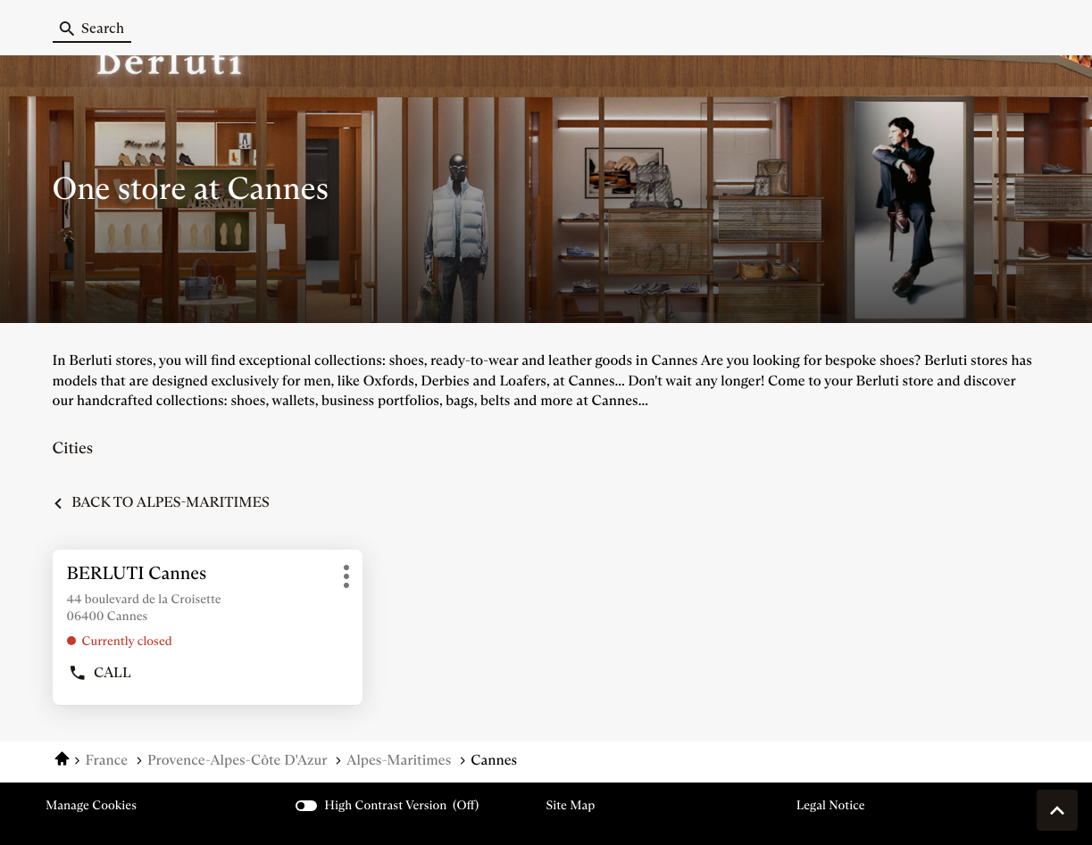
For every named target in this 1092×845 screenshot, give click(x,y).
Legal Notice (830, 805)
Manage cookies (91, 805)
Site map (571, 805)
